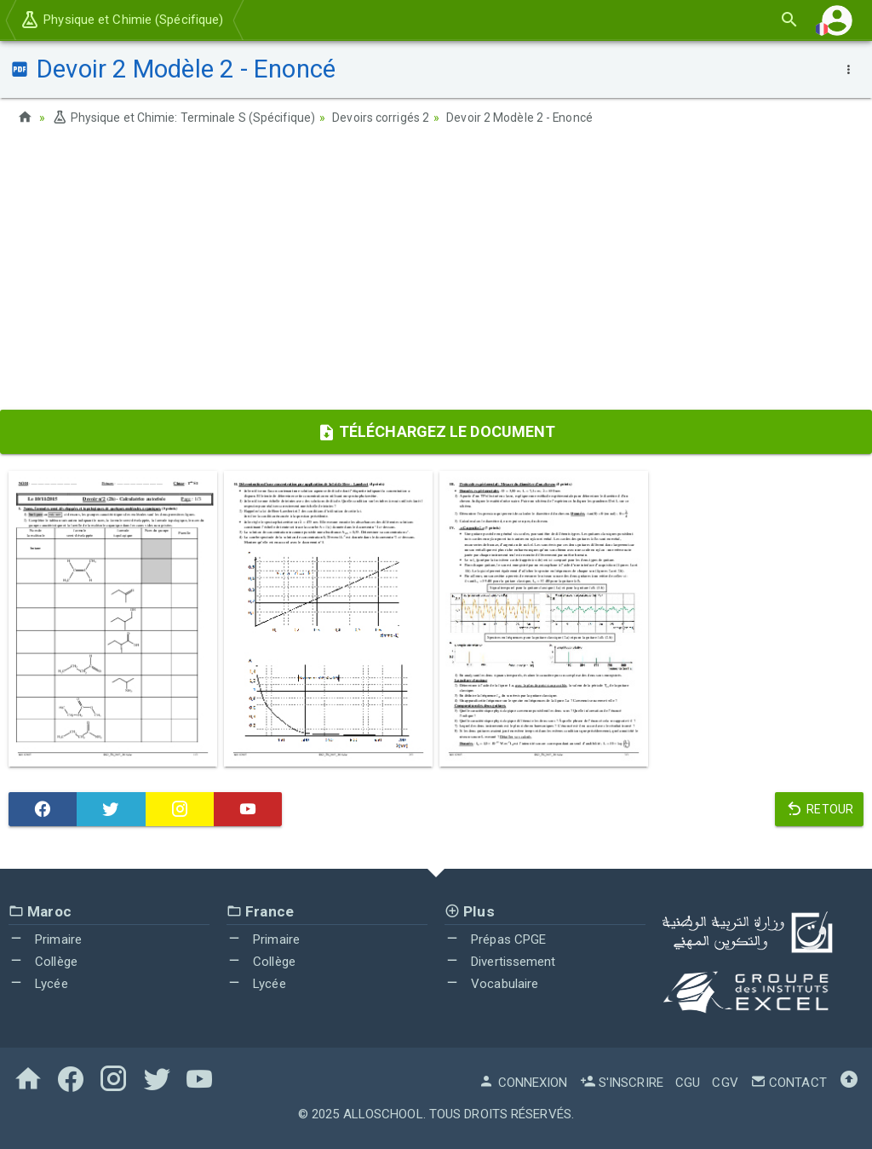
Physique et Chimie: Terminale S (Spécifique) (184, 117)
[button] (837, 20)
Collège (43, 960)
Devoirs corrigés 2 (381, 117)
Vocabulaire (491, 983)
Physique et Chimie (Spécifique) (121, 19)
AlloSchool (383, 1113)
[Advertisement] (436, 273)
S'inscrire (621, 1081)
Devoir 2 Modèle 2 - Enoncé (520, 117)
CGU (687, 1081)
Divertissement (500, 960)
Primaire (45, 939)
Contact (788, 1081)
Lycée (38, 983)
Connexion (523, 1081)
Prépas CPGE (495, 939)
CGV (724, 1081)
